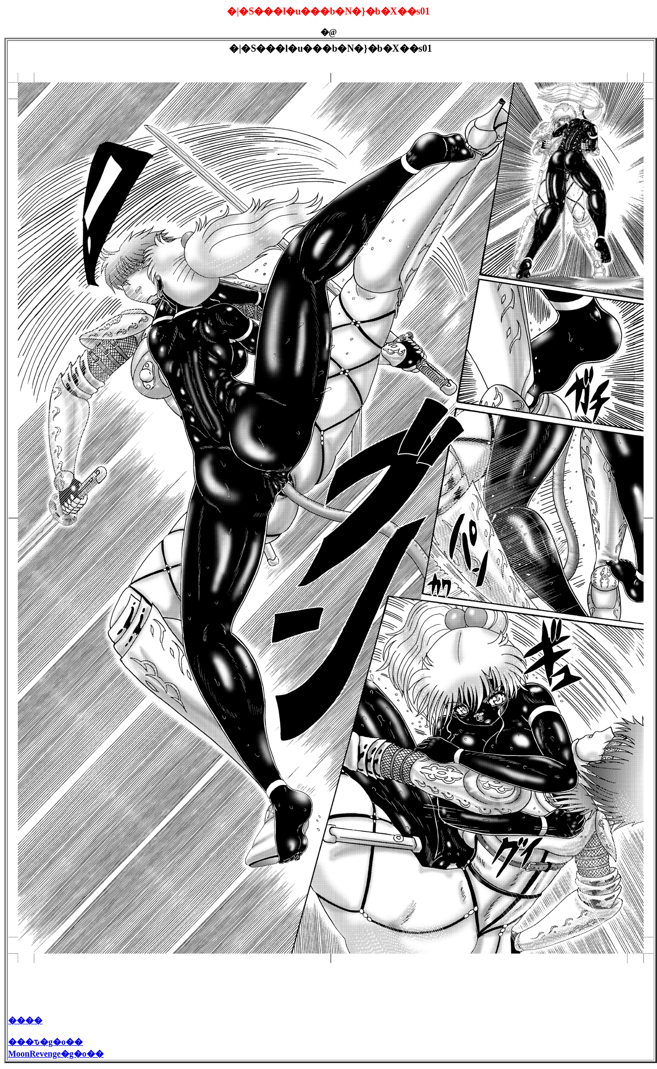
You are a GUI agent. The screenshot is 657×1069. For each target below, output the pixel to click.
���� (25, 1021)
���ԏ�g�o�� (45, 1043)
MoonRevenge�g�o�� (56, 1055)
